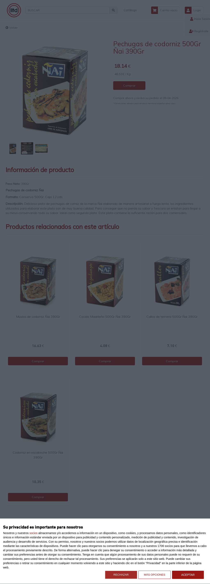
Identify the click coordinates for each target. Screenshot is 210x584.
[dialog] (105, 551)
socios (33, 533)
